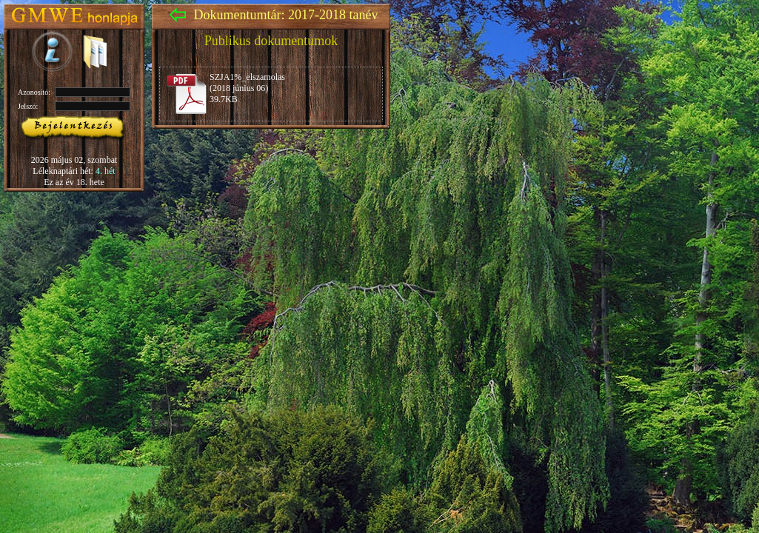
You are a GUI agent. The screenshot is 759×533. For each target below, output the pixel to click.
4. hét (106, 171)
